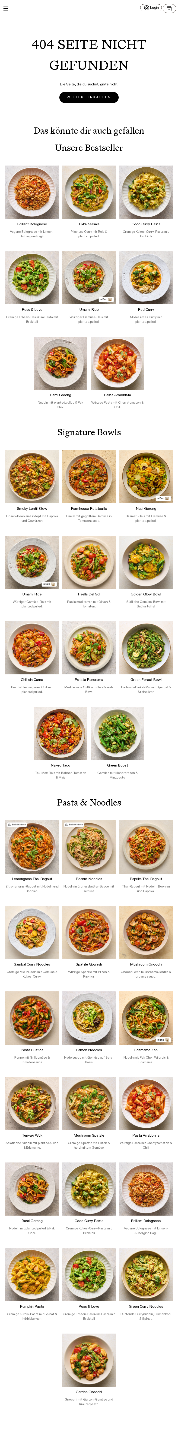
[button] (89, 8)
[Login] (151, 7)
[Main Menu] (6, 8)
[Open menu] (169, 8)
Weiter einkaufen (89, 97)
